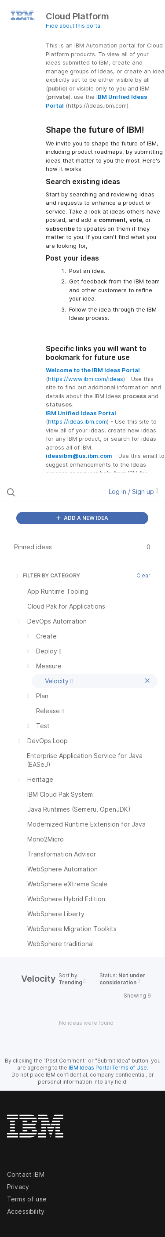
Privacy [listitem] (18, 1186)
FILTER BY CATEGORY (47, 575)
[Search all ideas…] (52, 492)
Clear (143, 575)
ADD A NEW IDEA (82, 518)
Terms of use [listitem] (27, 1199)
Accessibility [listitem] (25, 1211)
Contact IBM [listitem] (25, 1174)
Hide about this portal (74, 25)
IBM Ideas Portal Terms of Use (108, 1067)
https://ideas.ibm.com (77, 421)
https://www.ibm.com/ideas (85, 378)
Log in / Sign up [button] (133, 491)
